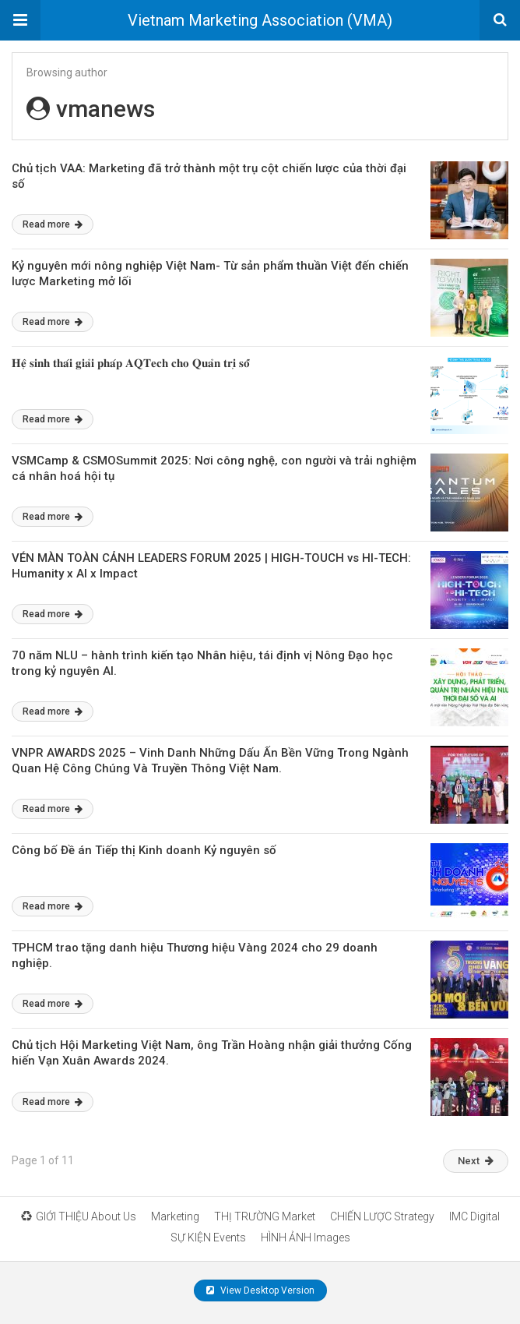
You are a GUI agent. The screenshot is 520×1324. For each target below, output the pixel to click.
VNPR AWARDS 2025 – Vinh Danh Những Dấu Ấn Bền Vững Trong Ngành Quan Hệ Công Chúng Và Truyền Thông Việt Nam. (210, 760)
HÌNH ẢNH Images (305, 1237)
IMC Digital (474, 1216)
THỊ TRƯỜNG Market (264, 1216)
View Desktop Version (260, 1290)
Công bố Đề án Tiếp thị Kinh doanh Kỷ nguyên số (144, 850)
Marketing (175, 1216)
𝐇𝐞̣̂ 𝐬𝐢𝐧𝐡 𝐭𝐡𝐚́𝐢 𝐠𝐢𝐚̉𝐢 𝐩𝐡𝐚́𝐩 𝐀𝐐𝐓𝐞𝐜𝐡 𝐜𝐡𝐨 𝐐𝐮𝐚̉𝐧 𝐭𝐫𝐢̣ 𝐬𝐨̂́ (131, 363)
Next (476, 1161)
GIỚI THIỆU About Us (78, 1216)
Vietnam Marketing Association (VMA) (260, 20)
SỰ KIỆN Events (208, 1237)
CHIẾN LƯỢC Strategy (382, 1216)
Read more (53, 224)
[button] (20, 20)
